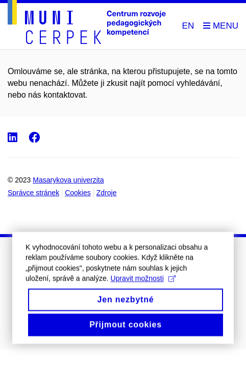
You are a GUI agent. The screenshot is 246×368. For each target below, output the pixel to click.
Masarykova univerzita (68, 180)
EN (188, 26)
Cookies (78, 193)
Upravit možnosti (143, 287)
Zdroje (106, 193)
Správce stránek (33, 193)
